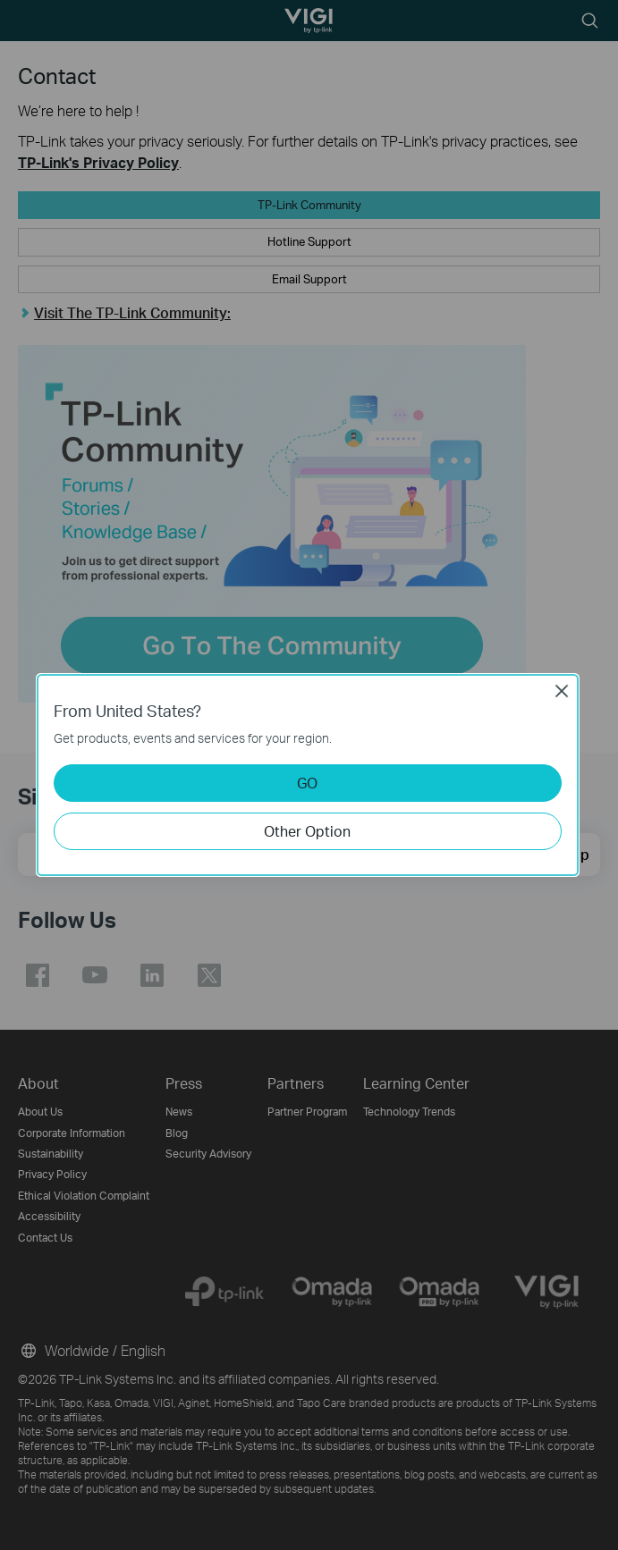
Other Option (307, 830)
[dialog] (309, 775)
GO (307, 782)
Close (562, 691)
